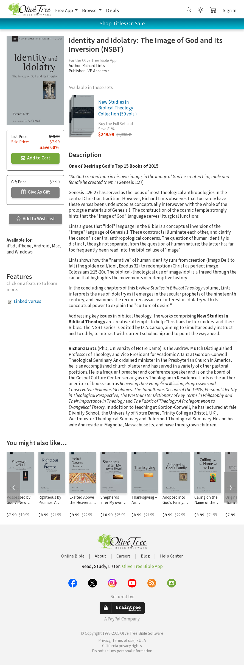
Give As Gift (35, 192)
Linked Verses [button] (27, 301)
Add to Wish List (35, 219)
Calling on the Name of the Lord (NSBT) (206, 503)
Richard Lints (93, 66)
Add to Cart (35, 158)
